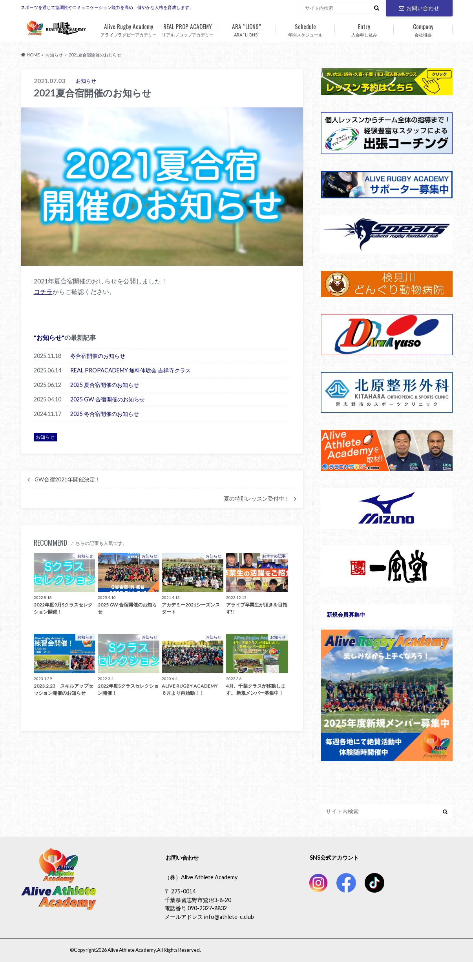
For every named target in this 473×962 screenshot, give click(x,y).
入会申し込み (364, 28)
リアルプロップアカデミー (187, 28)
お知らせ (49, 337)
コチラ (43, 291)
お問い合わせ (419, 7)
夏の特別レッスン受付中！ (257, 498)
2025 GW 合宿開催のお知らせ (107, 399)
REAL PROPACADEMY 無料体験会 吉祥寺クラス (130, 370)
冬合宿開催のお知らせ (97, 355)
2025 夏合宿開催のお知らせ (104, 384)
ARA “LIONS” (246, 28)
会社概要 (423, 28)
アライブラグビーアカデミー (128, 28)
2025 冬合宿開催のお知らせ (104, 413)
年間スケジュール (305, 28)
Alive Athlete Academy (131, 950)
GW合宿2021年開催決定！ (67, 479)
